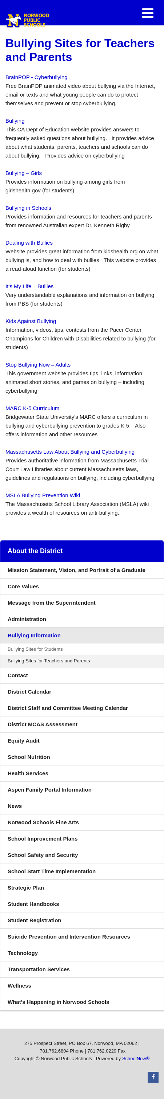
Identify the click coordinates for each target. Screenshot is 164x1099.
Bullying (15, 121)
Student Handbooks (33, 904)
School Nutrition (29, 757)
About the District (35, 551)
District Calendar (29, 692)
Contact (18, 675)
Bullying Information (34, 635)
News (15, 806)
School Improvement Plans (43, 839)
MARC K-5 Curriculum (32, 408)
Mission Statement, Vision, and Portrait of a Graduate (76, 570)
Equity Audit (24, 741)
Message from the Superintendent (52, 603)
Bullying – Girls (23, 173)
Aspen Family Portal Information (50, 790)
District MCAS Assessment (42, 724)
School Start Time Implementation (52, 871)
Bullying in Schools (28, 208)
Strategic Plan (26, 887)
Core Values (23, 586)
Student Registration (34, 920)
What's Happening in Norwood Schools (69, 1003)
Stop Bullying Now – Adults (38, 364)
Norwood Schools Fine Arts (43, 822)
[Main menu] (148, 12)
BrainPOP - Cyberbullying (36, 77)
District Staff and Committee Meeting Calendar (68, 708)
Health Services (28, 773)
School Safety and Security (43, 855)
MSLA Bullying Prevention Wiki (42, 495)
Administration (27, 619)
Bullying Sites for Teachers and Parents (49, 660)
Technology (23, 953)
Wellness (19, 985)
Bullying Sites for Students (35, 649)
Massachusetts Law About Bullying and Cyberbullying (70, 452)
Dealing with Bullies (29, 243)
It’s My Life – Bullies (29, 286)
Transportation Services (39, 969)
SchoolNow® (135, 1058)
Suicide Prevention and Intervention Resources (69, 936)
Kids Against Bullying (30, 321)
